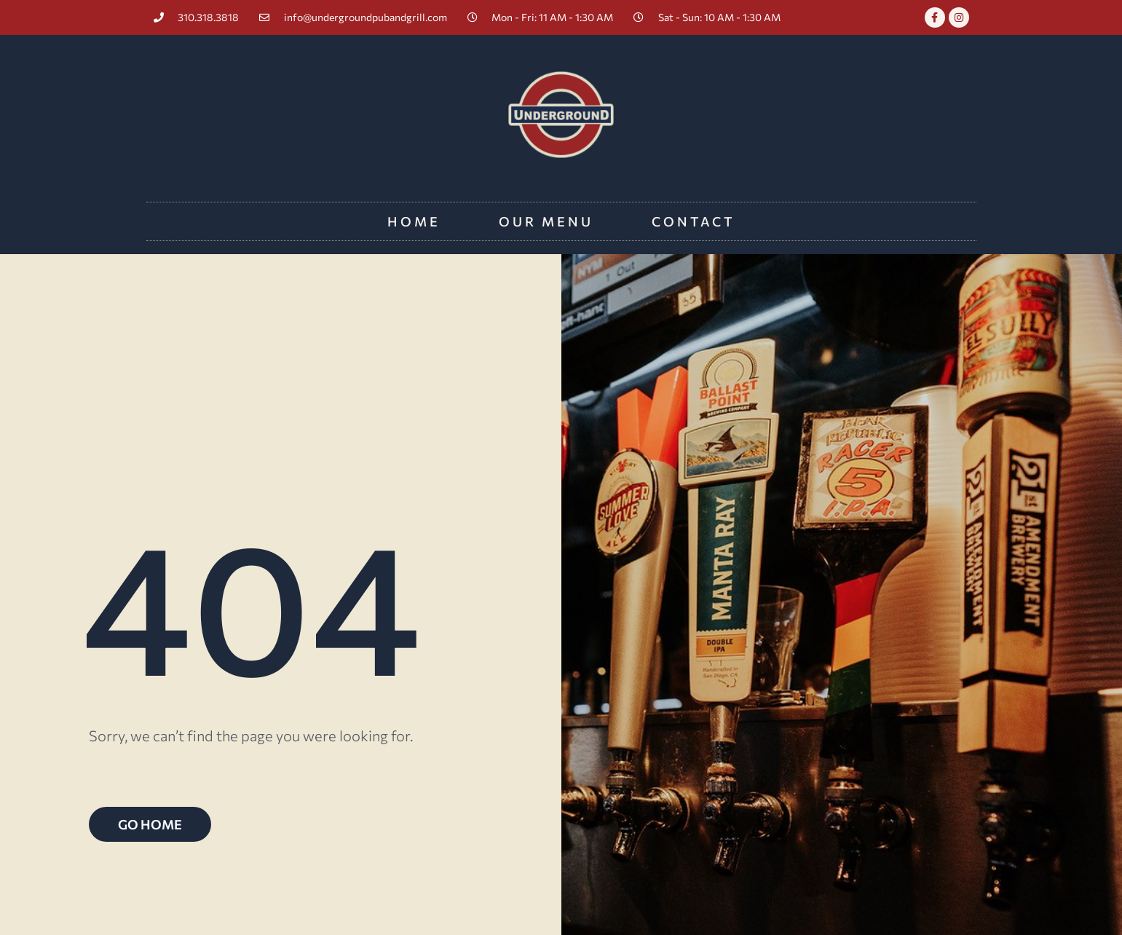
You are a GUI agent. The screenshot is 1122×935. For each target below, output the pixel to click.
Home (413, 221)
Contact (693, 221)
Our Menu (546, 221)
